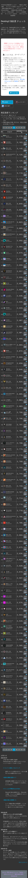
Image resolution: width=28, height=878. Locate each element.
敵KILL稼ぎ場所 (19, 874)
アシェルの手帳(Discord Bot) (11, 789)
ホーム (4, 872)
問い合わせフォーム (12, 872)
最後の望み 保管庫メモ (17, 10)
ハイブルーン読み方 (11, 14)
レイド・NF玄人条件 (8, 12)
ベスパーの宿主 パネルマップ (14, 6)
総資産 (5, 102)
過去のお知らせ (23, 862)
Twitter (16, 81)
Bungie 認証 (14, 93)
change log (14, 876)
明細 (25, 138)
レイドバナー (21, 102)
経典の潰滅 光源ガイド (9, 777)
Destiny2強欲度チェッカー (9, 5)
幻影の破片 (6, 106)
